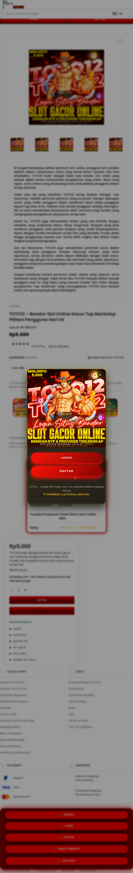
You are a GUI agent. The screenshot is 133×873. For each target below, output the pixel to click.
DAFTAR (66, 471)
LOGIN (66, 457)
